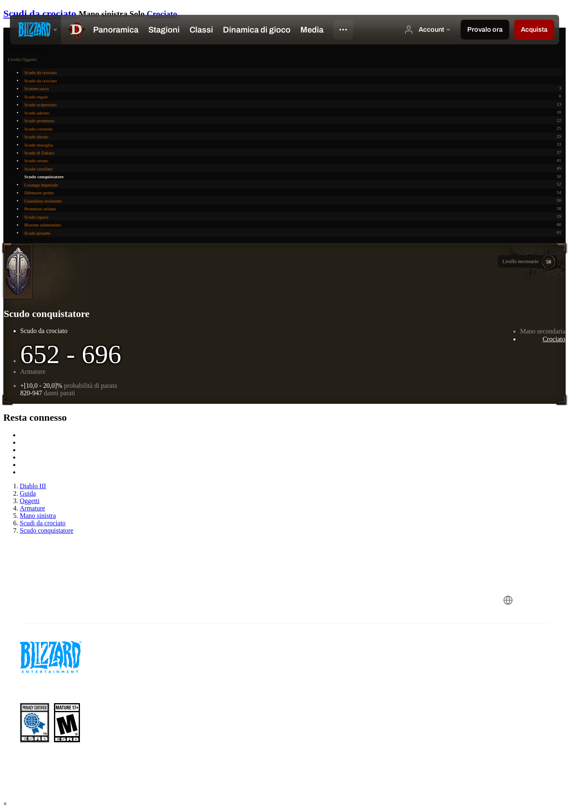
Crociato (162, 14)
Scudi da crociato (41, 13)
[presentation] (35, 29)
